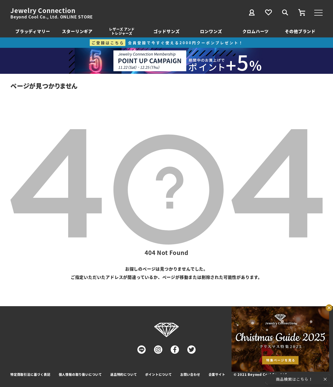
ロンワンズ (211, 31)
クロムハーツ (255, 31)
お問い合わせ (190, 374)
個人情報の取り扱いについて (80, 374)
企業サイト (217, 374)
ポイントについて (158, 374)
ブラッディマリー (32, 31)
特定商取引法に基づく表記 (30, 374)
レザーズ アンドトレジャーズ (122, 31)
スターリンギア (77, 31)
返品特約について (123, 374)
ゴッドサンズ (166, 31)
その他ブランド (300, 31)
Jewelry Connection (42, 10)
